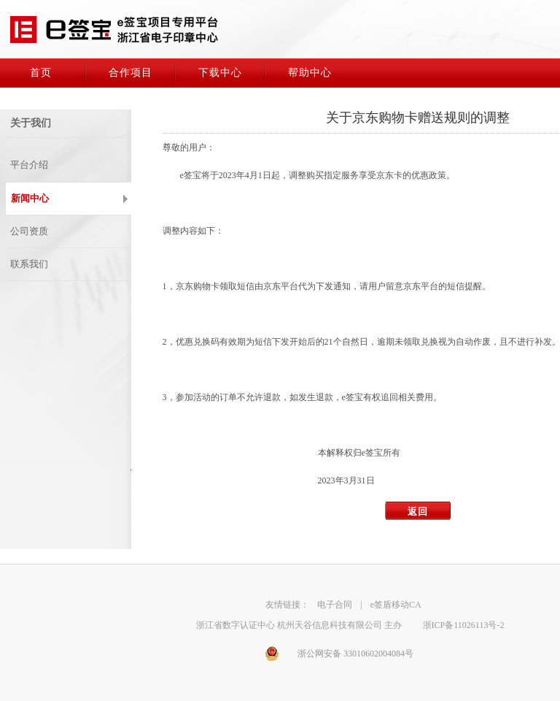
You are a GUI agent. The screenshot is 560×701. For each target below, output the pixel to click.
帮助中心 (310, 72)
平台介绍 (29, 164)
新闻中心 (30, 198)
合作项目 (130, 72)
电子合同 (334, 605)
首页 (41, 72)
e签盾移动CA (395, 605)
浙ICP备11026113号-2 (464, 625)
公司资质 (29, 231)
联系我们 (29, 263)
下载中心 (220, 72)
